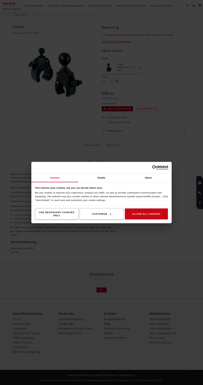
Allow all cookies (146, 213)
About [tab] (148, 177)
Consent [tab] (55, 177)
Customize (101, 213)
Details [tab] (101, 177)
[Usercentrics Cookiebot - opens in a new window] (154, 167)
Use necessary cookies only (56, 214)
